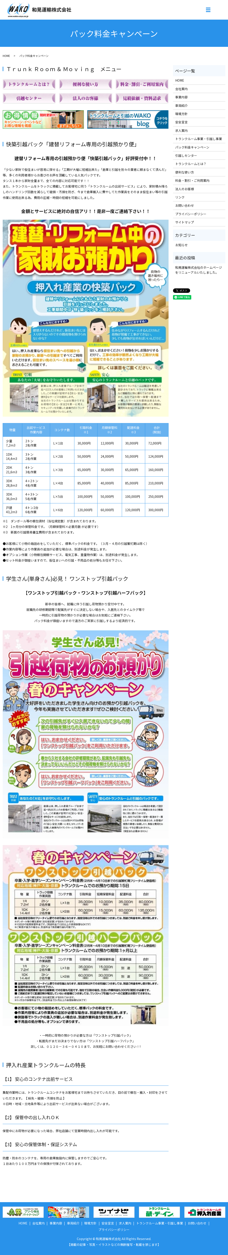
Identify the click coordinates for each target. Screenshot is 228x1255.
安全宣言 (181, 122)
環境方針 (181, 114)
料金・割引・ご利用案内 (192, 180)
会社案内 (181, 89)
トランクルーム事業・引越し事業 (198, 138)
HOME (6, 56)
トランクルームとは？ (190, 163)
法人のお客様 (184, 189)
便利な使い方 (184, 172)
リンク (180, 197)
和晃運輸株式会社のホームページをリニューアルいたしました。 (198, 270)
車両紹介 (181, 105)
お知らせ (181, 245)
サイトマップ (184, 222)
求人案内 (181, 130)
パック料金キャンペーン (192, 147)
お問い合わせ (184, 205)
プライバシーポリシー (190, 214)
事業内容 (181, 97)
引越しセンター (186, 155)
